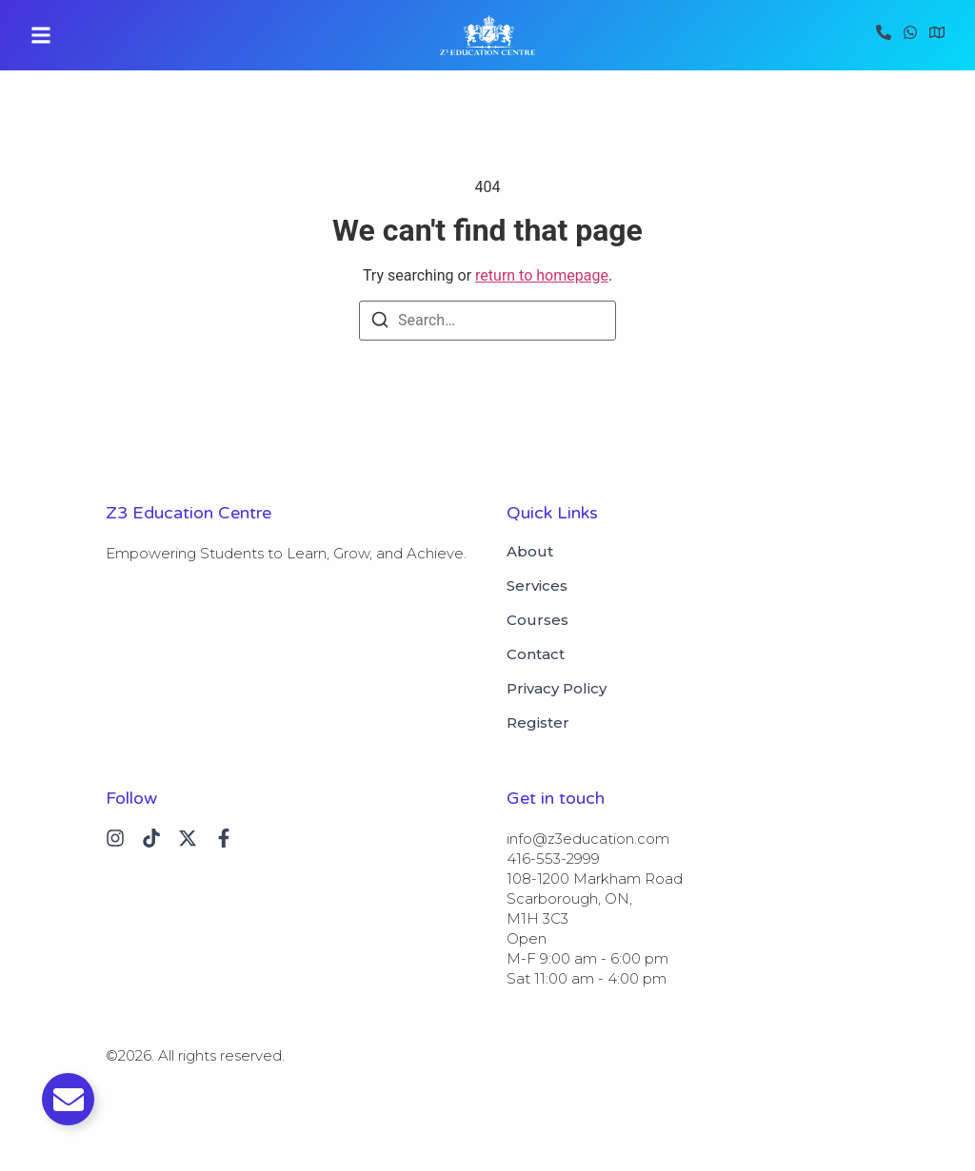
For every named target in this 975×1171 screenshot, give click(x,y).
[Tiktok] (151, 838)
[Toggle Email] (68, 1099)
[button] (40, 35)
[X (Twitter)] (187, 838)
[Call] (883, 35)
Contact (536, 654)
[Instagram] (115, 838)
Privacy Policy (557, 688)
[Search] (380, 323)
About (530, 551)
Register (538, 723)
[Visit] (937, 35)
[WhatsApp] (910, 35)
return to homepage (541, 275)
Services (537, 586)
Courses (537, 620)
